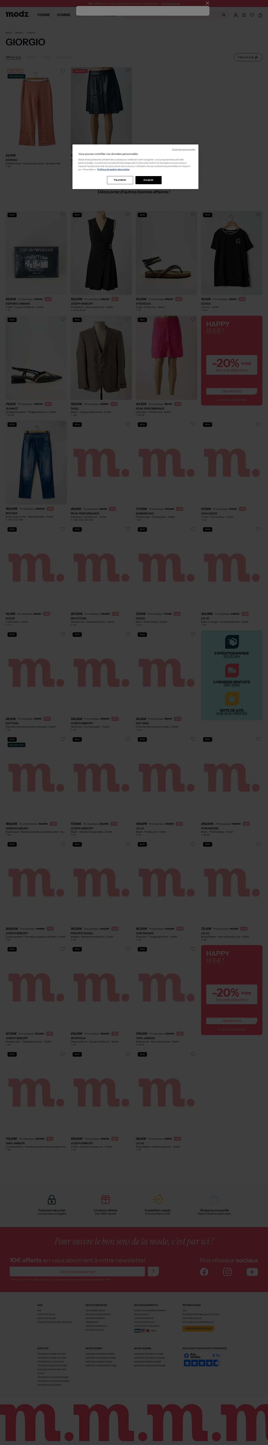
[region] (135, 166)
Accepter (148, 180)
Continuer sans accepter (183, 149)
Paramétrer (120, 180)
